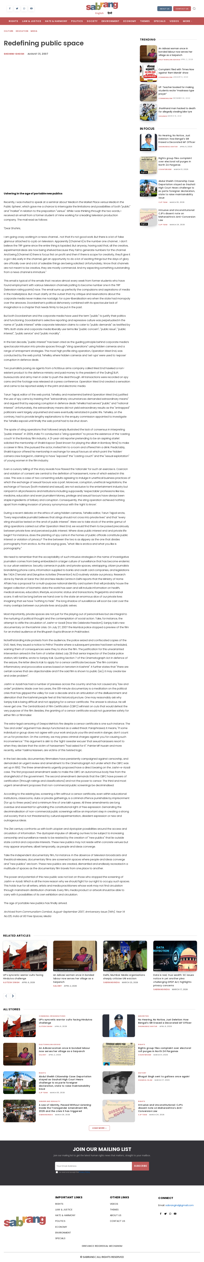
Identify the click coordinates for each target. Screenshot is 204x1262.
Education (22, 31)
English (99, 13)
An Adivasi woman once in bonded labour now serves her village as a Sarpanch (175, 52)
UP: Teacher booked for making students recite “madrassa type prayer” (176, 90)
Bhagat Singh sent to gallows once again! (163, 1076)
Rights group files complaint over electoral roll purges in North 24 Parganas (175, 161)
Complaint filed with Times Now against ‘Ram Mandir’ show (176, 71)
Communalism (165, 77)
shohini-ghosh (14, 53)
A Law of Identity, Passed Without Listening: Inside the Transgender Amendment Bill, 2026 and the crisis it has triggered (65, 1108)
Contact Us (182, 8)
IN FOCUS (147, 128)
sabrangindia (111, 982)
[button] (194, 8)
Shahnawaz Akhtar (168, 146)
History (142, 1073)
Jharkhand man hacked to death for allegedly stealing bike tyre (177, 110)
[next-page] (13, 996)
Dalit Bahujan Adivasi (169, 60)
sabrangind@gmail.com (179, 1205)
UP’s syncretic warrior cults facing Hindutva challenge (65, 1021)
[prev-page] (6, 996)
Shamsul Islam (145, 1080)
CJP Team (163, 202)
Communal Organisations (16, 969)
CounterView (165, 169)
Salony (57, 986)
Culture (8, 31)
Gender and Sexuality (49, 1101)
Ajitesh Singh (11, 982)
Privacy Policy (84, 1172)
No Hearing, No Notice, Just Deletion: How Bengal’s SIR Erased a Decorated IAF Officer (177, 139)
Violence (163, 116)
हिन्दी (110, 13)
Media (34, 31)
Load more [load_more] (99, 1128)
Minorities (145, 149)
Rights (144, 172)
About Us (165, 8)
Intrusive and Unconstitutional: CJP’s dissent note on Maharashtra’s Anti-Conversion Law (177, 215)
